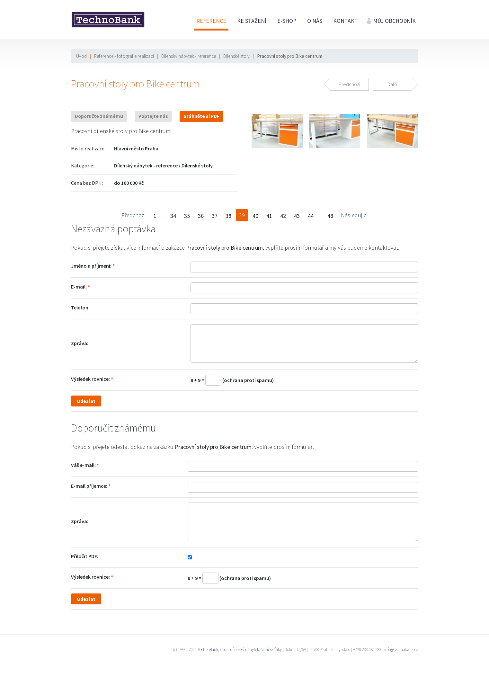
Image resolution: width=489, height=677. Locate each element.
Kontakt (345, 20)
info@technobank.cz (401, 649)
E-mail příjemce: (89, 486)
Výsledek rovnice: (90, 379)
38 (228, 215)
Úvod (81, 56)
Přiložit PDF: (84, 556)
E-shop (286, 20)
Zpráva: (79, 343)
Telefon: (80, 307)
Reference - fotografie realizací (124, 56)
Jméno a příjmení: (91, 266)
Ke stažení (251, 20)
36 (201, 215)
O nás (314, 20)
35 (187, 215)
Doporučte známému (99, 116)
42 (283, 215)
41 (269, 215)
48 (330, 215)
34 (173, 215)
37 (215, 215)
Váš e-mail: (83, 465)
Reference (211, 20)
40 (255, 215)
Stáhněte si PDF (201, 116)
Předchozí (133, 215)
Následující (354, 215)
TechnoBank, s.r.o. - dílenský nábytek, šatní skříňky (240, 649)
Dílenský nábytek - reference (188, 56)
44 (311, 215)
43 (297, 215)
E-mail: (79, 286)
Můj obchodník (394, 20)
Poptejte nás (153, 116)
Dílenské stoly (236, 56)
